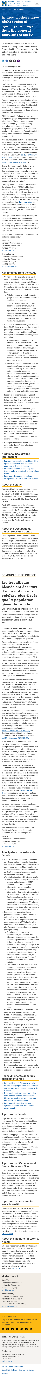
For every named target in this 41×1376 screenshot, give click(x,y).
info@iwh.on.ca (7, 1361)
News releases (19, 10)
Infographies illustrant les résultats (17, 1103)
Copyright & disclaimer (9, 1370)
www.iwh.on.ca (7, 1234)
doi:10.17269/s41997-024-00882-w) (16, 731)
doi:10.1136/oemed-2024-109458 (15, 162)
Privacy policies (7, 1367)
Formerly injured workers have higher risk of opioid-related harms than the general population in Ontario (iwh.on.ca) (21, 463)
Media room (6, 10)
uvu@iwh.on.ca (8, 250)
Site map (22, 1370)
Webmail (5, 1373)
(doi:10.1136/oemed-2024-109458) (15, 738)
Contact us (30, 1370)
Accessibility (18, 1367)
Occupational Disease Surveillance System (21, 479)
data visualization (25, 202)
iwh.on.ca (16, 1268)
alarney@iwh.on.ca (9, 267)
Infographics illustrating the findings (18, 476)
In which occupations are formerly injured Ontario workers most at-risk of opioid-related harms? (21, 471)
